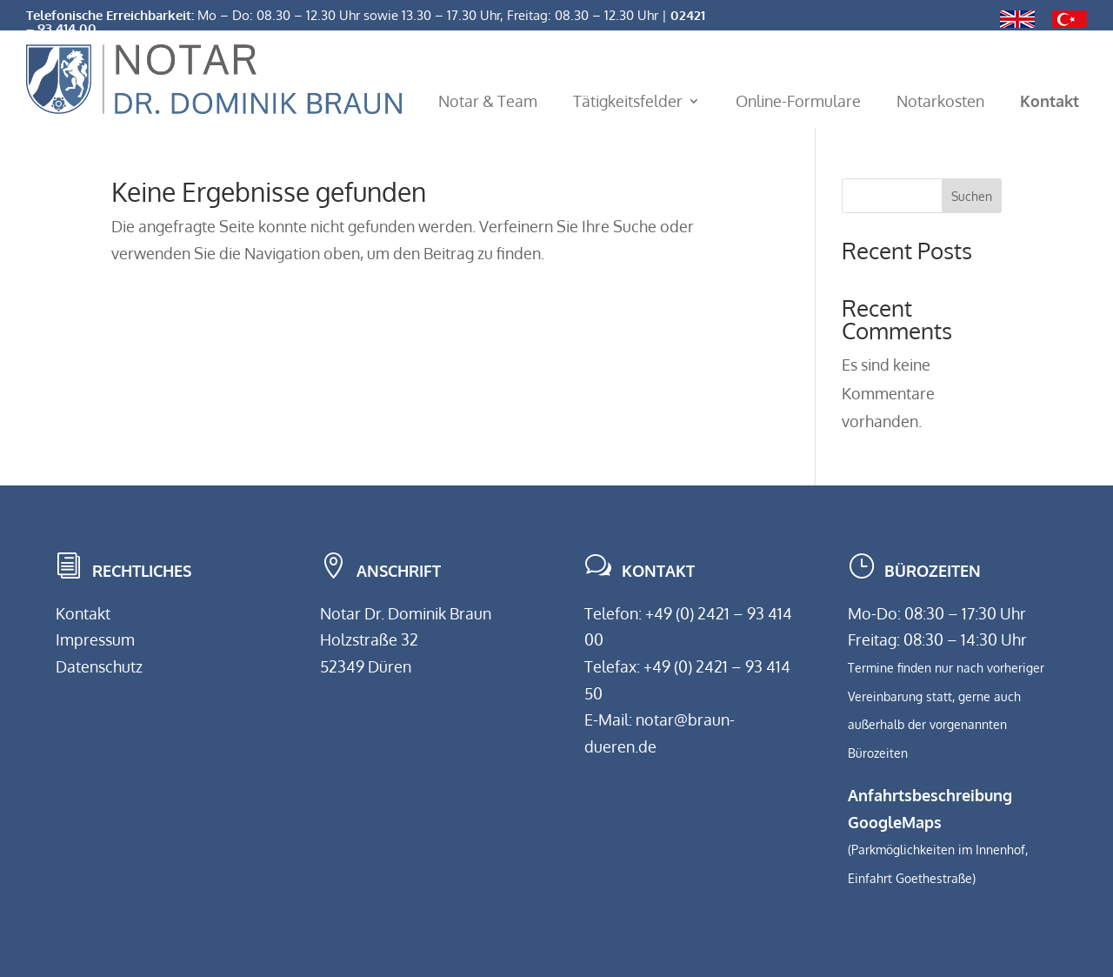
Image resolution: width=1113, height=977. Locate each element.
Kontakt (83, 613)
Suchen (971, 196)
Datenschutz (99, 666)
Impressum (95, 639)
